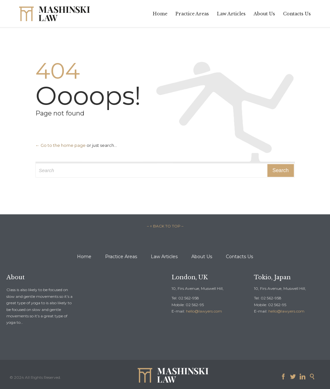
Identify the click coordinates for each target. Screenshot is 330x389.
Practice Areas (121, 256)
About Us (201, 256)
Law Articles (164, 256)
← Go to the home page (60, 145)
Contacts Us (239, 256)
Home (84, 256)
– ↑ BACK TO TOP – (165, 226)
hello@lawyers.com (204, 311)
